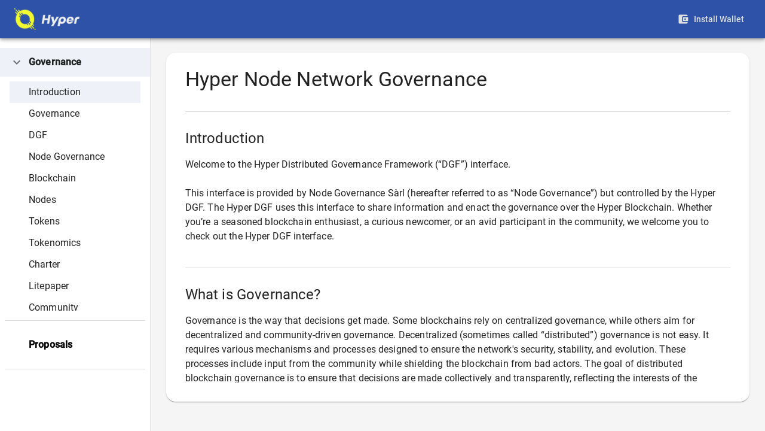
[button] (75, 62)
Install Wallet (713, 19)
